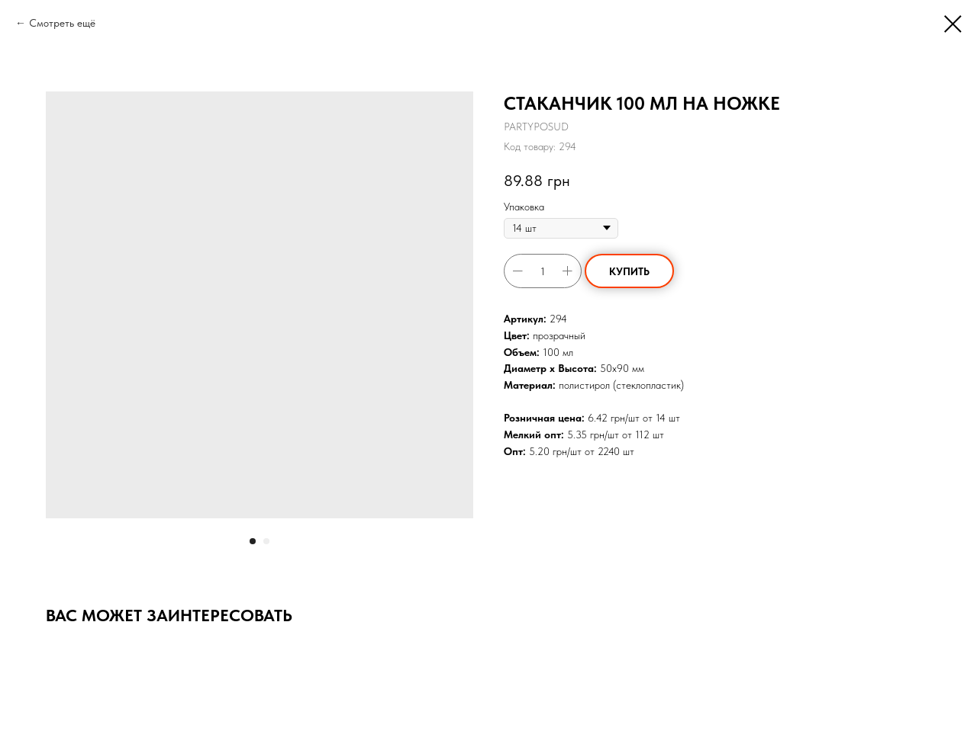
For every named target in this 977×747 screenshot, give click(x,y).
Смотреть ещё (62, 23)
